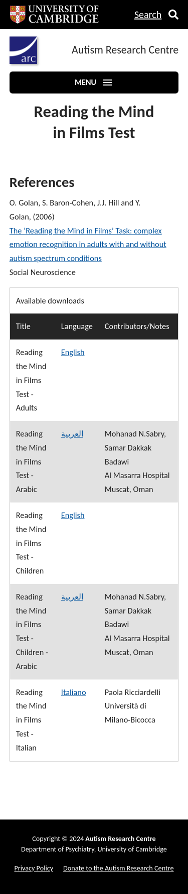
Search (147, 14)
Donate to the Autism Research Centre (118, 868)
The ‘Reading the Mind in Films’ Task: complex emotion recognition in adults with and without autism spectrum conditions (88, 245)
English (73, 352)
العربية (72, 433)
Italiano (73, 692)
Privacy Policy (33, 868)
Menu (94, 82)
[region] (94, 525)
